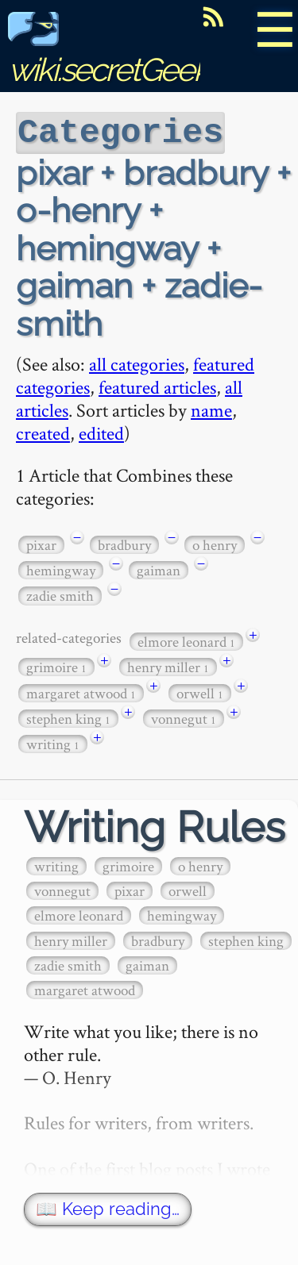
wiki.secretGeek (108, 52)
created (43, 431)
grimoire (56, 665)
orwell (199, 691)
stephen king (68, 717)
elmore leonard (186, 640)
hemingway (60, 568)
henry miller (168, 665)
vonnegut (183, 717)
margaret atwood (81, 691)
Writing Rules (154, 826)
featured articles (157, 385)
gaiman (158, 568)
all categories (136, 362)
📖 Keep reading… (108, 1207)
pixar (41, 543)
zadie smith (60, 594)
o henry (214, 543)
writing (52, 742)
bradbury (124, 543)
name (211, 408)
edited (101, 431)
